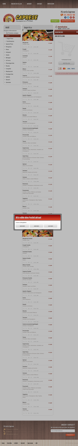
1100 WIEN (36, 226)
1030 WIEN (22, 226)
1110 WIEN (50, 226)
